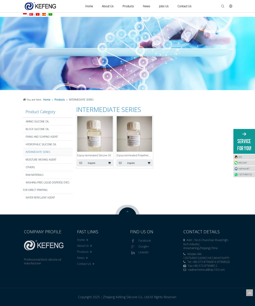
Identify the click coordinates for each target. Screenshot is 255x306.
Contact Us (184, 6)
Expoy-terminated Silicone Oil (94, 155)
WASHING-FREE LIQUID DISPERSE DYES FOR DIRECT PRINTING (46, 186)
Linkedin (139, 252)
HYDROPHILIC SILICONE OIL (41, 144)
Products (128, 6)
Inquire (86, 162)
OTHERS (30, 167)
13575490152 (245, 174)
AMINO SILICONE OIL (37, 121)
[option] (127, 53)
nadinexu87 (244, 168)
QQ (245, 156)
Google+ (139, 247)
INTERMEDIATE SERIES (38, 152)
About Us (108, 6)
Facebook (140, 241)
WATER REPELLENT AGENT (40, 197)
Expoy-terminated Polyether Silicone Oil (133, 155)
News (146, 6)
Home (89, 6)
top (249, 292)
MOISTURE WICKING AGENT (41, 159)
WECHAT (242, 162)
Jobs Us (164, 6)
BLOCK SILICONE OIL (37, 129)
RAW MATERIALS (35, 175)
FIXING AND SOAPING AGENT (42, 136)
